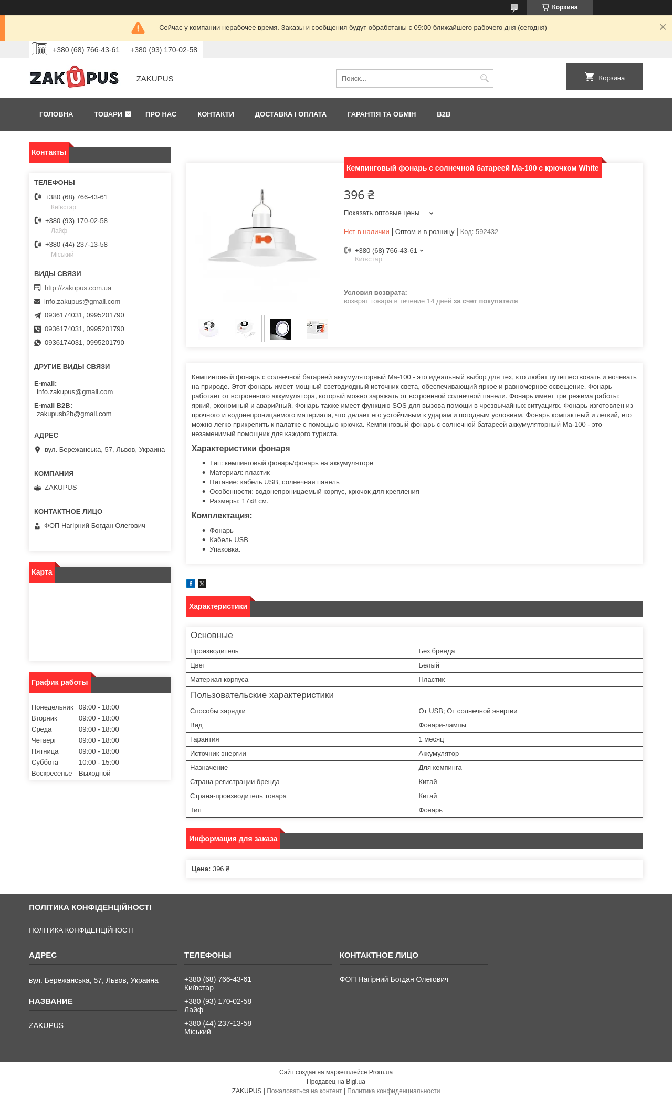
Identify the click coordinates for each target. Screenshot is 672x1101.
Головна (56, 114)
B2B (443, 114)
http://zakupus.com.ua (78, 288)
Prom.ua (381, 1072)
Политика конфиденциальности (393, 1091)
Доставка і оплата (291, 114)
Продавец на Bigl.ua (336, 1081)
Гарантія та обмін (382, 114)
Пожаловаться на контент (304, 1091)
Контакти (215, 114)
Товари (108, 114)
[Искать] (484, 78)
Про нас (160, 114)
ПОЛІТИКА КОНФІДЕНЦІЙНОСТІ (81, 930)
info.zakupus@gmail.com (82, 301)
